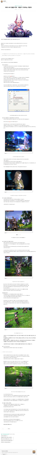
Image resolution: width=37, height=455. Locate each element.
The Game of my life (6, 434)
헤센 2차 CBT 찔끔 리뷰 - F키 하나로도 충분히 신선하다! (7, 438)
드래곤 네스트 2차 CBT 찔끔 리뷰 (6, 440)
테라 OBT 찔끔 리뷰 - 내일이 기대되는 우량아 (18, 7)
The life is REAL (5, 451)
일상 (1, 434)
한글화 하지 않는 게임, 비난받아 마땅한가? (7, 437)
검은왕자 (4, 1)
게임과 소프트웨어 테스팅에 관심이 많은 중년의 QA (10, 452)
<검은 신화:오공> (4, 435)
